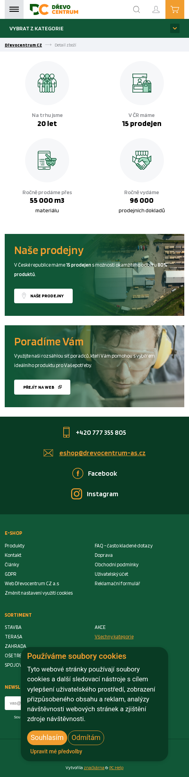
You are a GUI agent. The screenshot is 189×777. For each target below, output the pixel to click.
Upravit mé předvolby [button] (56, 751)
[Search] (136, 9)
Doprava (104, 555)
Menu (14, 9)
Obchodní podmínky (116, 564)
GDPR (11, 574)
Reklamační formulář (117, 583)
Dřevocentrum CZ (23, 45)
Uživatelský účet (111, 574)
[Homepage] (54, 9)
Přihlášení (162, 6)
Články (12, 564)
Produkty (14, 546)
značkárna (94, 767)
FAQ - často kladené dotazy (123, 546)
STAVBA (13, 627)
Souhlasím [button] (47, 737)
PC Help (116, 767)
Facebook (102, 473)
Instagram (102, 494)
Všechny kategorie (114, 637)
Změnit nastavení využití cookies (39, 593)
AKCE (100, 627)
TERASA (13, 637)
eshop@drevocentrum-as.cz (102, 453)
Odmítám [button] (86, 737)
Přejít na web (38, 387)
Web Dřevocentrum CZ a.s (32, 583)
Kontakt (13, 555)
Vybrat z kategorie (36, 28)
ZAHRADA (15, 646)
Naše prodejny (47, 296)
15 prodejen (141, 123)
